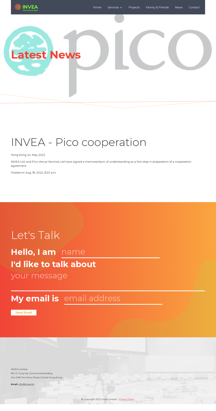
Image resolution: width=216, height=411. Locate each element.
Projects (134, 7)
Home (97, 7)
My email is (35, 299)
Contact (194, 7)
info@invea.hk (26, 391)
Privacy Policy (126, 406)
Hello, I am (33, 252)
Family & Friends (157, 7)
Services (115, 7)
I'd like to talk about (53, 264)
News (179, 7)
